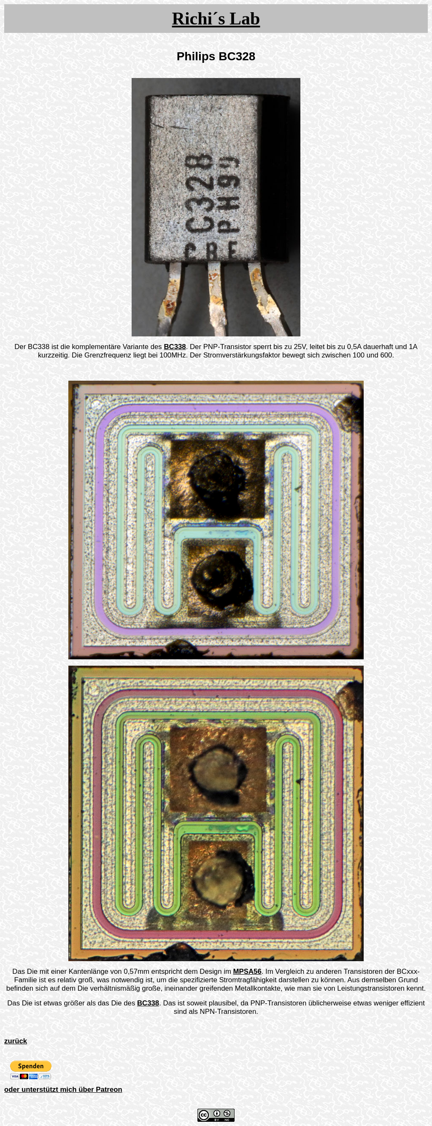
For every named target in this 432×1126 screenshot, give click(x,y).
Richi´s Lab (216, 18)
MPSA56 (247, 971)
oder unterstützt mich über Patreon (63, 1090)
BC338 (175, 347)
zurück (15, 1041)
